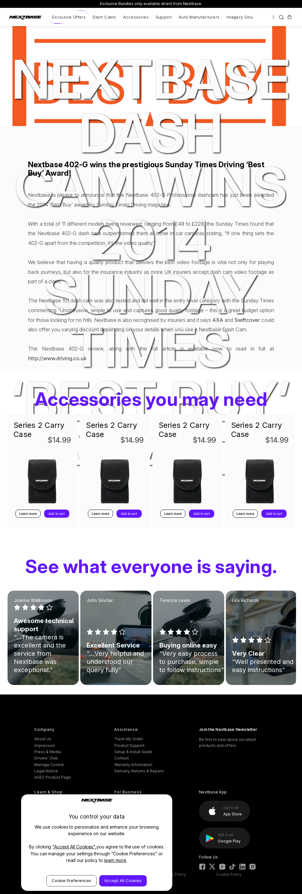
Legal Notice (46, 771)
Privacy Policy (173, 874)
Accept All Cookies (123, 880)
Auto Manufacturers (199, 16)
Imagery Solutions (244, 16)
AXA (217, 320)
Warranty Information (133, 764)
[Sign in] (273, 17)
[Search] (281, 17)
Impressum (44, 745)
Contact (121, 758)
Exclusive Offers (69, 16)
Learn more (28, 514)
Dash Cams (104, 16)
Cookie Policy (229, 874)
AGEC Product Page (52, 777)
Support (164, 16)
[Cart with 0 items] (289, 17)
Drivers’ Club (46, 758)
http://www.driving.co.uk (57, 358)
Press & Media (47, 751)
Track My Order (128, 739)
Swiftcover (247, 320)
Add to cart (56, 514)
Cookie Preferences (71, 880)
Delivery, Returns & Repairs (139, 771)
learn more (115, 860)
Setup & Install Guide (133, 751)
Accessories (136, 16)
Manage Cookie (49, 764)
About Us (42, 739)
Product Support (129, 745)
